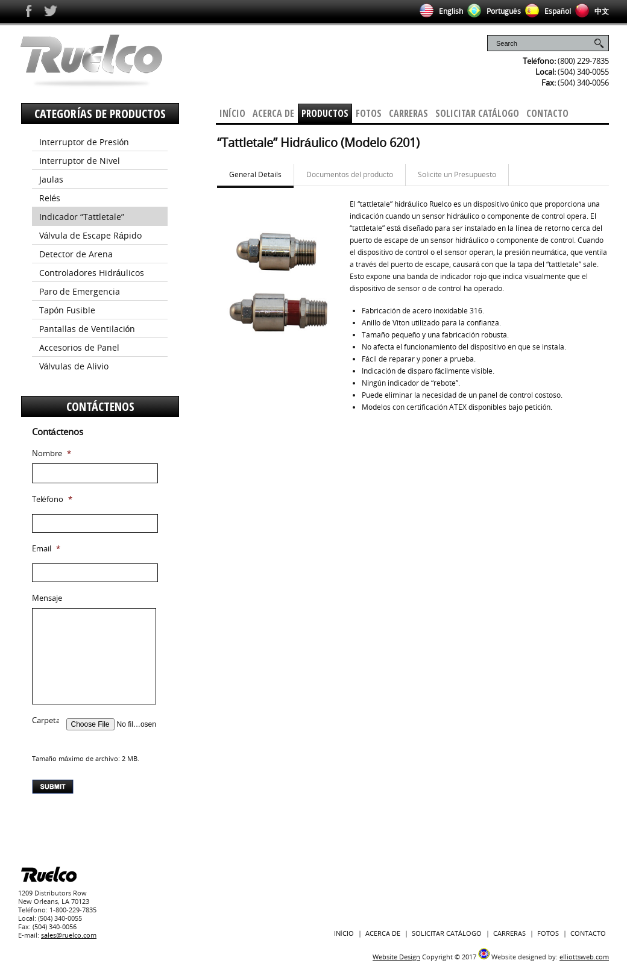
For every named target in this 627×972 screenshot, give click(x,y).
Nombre (51, 453)
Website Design (396, 956)
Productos (324, 113)
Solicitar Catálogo (477, 113)
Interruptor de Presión (84, 142)
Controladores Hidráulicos (92, 272)
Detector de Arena (76, 254)
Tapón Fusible (67, 310)
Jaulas (51, 179)
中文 (590, 11)
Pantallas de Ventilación (87, 328)
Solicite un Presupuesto (457, 174)
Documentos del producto (349, 174)
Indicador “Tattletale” (81, 216)
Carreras (408, 113)
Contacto (547, 113)
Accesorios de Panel (79, 347)
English (439, 11)
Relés (50, 198)
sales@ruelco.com (68, 934)
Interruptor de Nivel (79, 160)
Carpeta (46, 720)
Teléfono (52, 499)
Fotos (369, 113)
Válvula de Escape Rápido (90, 235)
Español (546, 11)
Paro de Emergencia (79, 291)
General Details (255, 174)
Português (492, 11)
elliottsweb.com (584, 956)
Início (232, 113)
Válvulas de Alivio (74, 366)
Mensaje (47, 598)
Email (46, 549)
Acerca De (273, 113)
